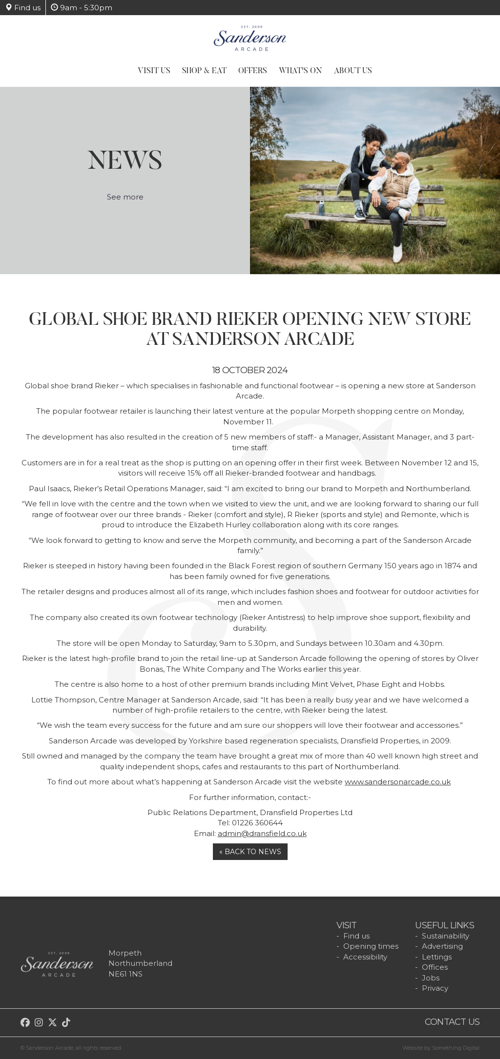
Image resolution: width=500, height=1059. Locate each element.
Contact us (452, 1022)
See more (125, 202)
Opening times (370, 946)
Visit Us (154, 71)
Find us (23, 7)
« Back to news (250, 851)
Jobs (430, 977)
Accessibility (365, 956)
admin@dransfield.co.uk (262, 833)
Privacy (435, 988)
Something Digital (455, 1047)
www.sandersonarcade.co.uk (398, 781)
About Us (353, 71)
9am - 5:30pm (81, 7)
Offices (435, 967)
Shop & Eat (204, 71)
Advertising (442, 946)
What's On (300, 71)
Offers (252, 71)
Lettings (437, 956)
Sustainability (445, 935)
